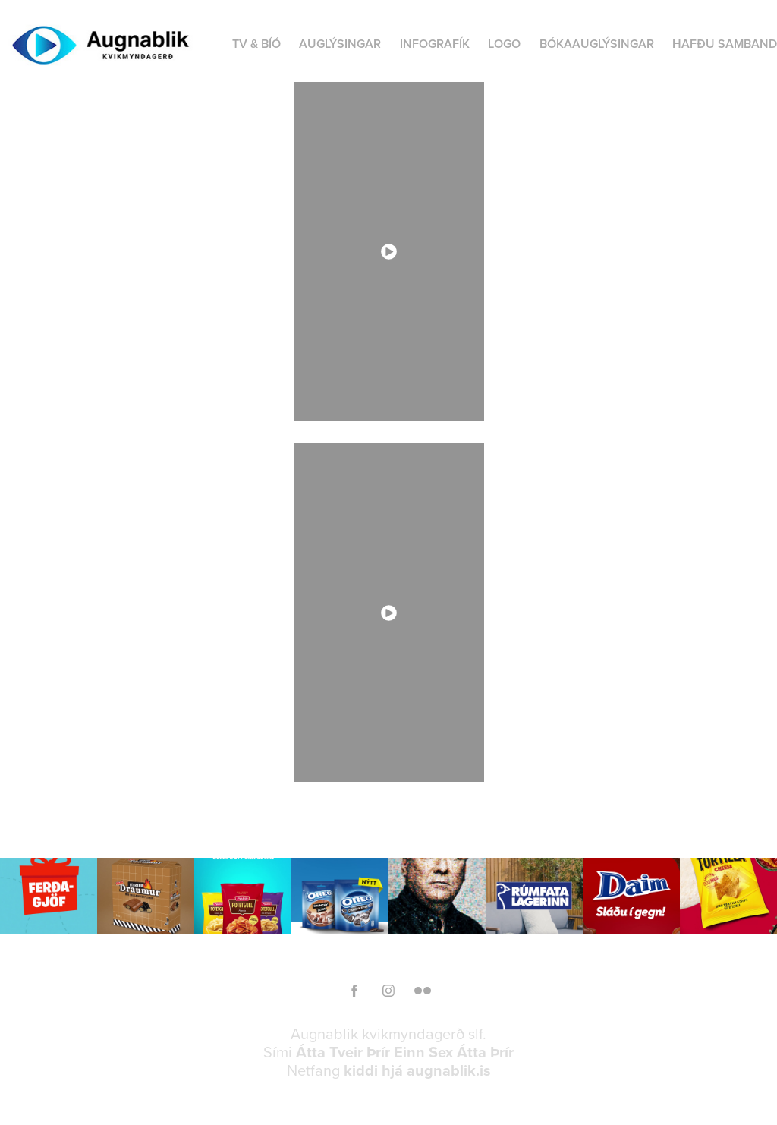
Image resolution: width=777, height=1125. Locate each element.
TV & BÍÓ (256, 43)
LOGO (504, 43)
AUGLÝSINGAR (340, 43)
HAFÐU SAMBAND (724, 43)
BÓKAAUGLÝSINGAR (596, 43)
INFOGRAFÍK (435, 43)
